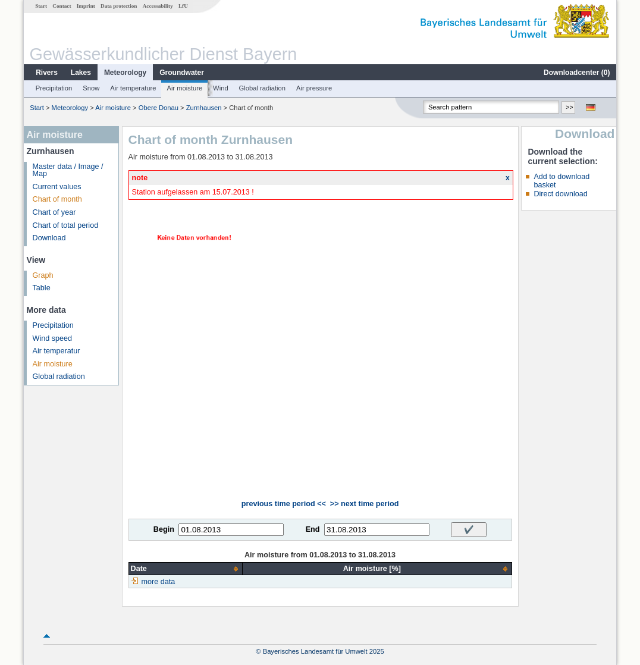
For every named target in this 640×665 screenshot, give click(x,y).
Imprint (86, 6)
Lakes (81, 72)
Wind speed (53, 338)
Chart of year (54, 212)
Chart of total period (66, 225)
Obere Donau (158, 107)
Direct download (560, 194)
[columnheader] (185, 569)
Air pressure (314, 88)
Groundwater (181, 72)
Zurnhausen (204, 107)
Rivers (47, 72)
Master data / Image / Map (68, 170)
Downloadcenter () (577, 72)
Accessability (158, 6)
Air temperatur (56, 351)
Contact (61, 6)
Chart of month (57, 199)
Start (41, 6)
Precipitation (54, 88)
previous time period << (283, 504)
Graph (43, 275)
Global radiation (262, 88)
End (313, 529)
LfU (183, 6)
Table (42, 288)
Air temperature (133, 88)
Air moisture (184, 88)
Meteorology (125, 72)
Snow (91, 88)
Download (49, 238)
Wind (220, 88)
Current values (57, 187)
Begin (163, 529)
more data (158, 582)
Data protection (119, 6)
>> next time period (364, 504)
